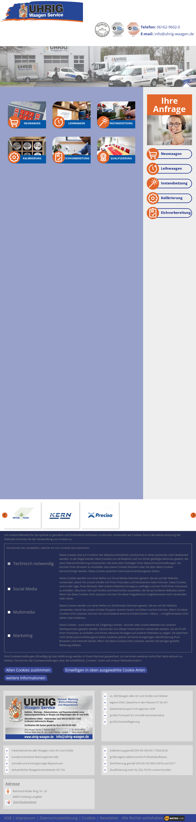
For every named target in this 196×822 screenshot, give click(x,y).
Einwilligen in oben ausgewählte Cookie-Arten (105, 669)
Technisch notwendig (33, 563)
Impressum (25, 817)
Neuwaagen (164, 154)
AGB (7, 817)
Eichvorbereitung (169, 213)
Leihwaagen (164, 169)
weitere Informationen (25, 677)
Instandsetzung (167, 183)
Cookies (89, 817)
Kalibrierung (165, 198)
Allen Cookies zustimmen (28, 669)
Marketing (23, 635)
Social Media (25, 589)
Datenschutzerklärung (59, 817)
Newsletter (109, 817)
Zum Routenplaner (25, 802)
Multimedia (24, 612)
